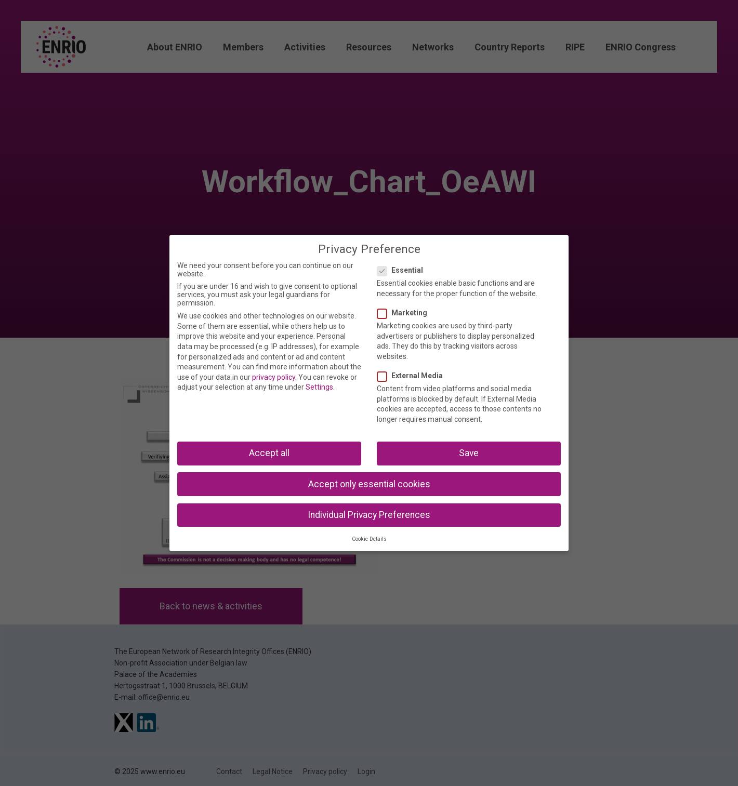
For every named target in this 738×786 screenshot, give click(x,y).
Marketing (405, 313)
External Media (413, 375)
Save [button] (469, 453)
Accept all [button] (269, 453)
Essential (403, 270)
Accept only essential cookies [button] (369, 484)
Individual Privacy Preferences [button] (369, 515)
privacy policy (273, 377)
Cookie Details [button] (369, 539)
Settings (319, 387)
